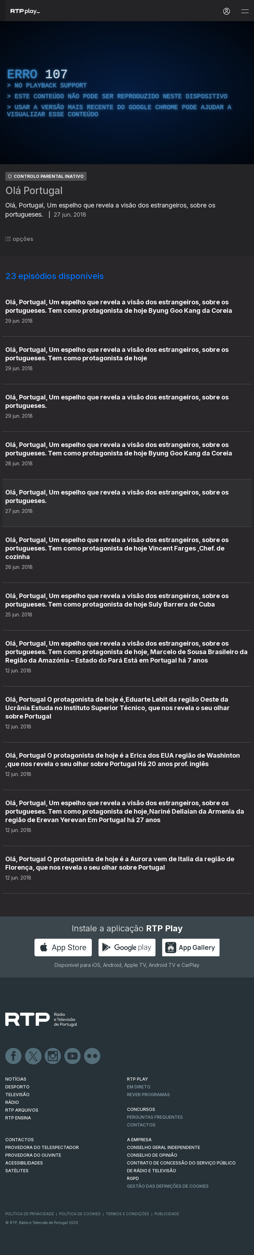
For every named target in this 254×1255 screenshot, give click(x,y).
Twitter (33, 1056)
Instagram (53, 1056)
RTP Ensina (18, 1117)
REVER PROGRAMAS (148, 1094)
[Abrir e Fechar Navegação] (245, 11)
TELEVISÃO (17, 1094)
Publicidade (166, 1214)
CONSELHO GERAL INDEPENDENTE (163, 1147)
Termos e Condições (127, 1214)
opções (19, 238)
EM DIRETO (139, 1086)
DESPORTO (17, 1086)
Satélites (16, 1170)
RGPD (133, 1178)
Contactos (141, 1124)
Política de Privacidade (29, 1214)
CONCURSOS (141, 1109)
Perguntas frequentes (155, 1117)
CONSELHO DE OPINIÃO (152, 1155)
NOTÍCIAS (15, 1079)
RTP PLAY (137, 1079)
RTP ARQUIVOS (21, 1110)
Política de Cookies (80, 1214)
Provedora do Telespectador (42, 1147)
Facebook (13, 1056)
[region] (127, 92)
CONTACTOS (19, 1139)
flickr (92, 1056)
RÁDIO (12, 1102)
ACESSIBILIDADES (24, 1163)
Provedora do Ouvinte (33, 1155)
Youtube (72, 1056)
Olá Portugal (34, 191)
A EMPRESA (139, 1139)
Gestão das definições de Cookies (168, 1186)
